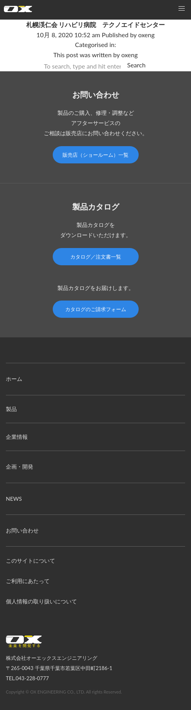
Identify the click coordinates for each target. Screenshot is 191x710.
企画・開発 (19, 466)
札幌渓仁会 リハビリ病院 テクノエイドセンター (95, 24)
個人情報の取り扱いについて (41, 601)
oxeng (146, 34)
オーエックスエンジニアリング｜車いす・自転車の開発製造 (18, 11)
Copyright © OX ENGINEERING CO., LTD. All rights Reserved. (64, 691)
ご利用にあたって (28, 581)
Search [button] (136, 65)
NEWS (14, 498)
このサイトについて (30, 560)
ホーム (14, 378)
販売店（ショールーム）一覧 (95, 155)
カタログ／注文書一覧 (95, 257)
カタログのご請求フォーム (95, 309)
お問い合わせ (22, 530)
